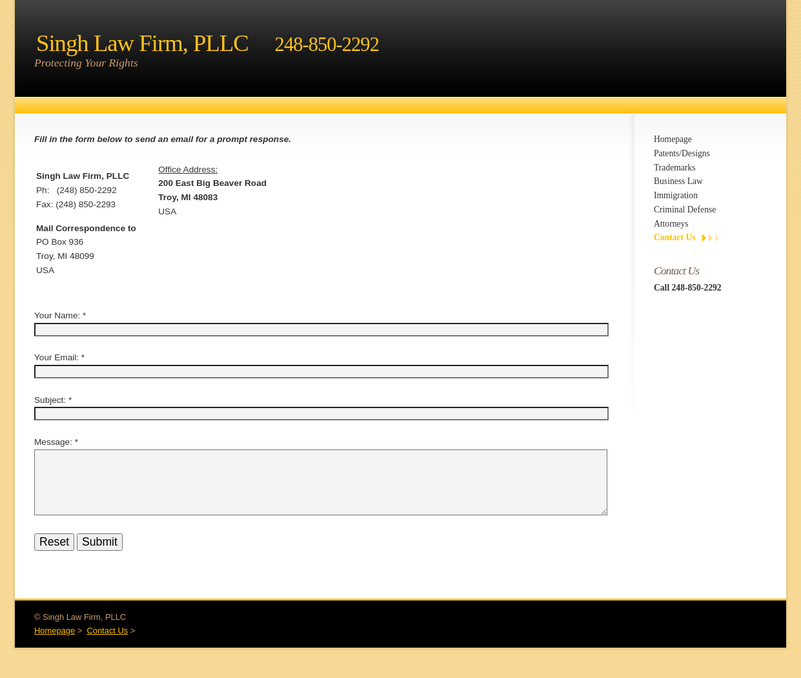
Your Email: (56, 357)
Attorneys (671, 224)
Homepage (673, 139)
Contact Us (675, 237)
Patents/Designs (682, 153)
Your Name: (57, 315)
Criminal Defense (685, 209)
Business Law (678, 181)
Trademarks (674, 167)
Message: (53, 442)
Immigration (676, 195)
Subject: (50, 400)
